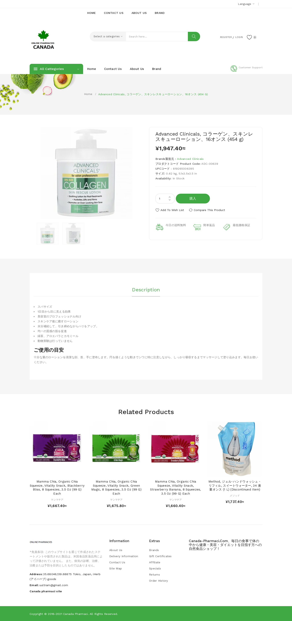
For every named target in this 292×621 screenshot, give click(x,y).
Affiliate (154, 562)
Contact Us (117, 562)
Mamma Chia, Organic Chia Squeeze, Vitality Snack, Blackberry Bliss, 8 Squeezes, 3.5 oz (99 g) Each (57, 487)
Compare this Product (210, 210)
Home (88, 94)
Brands (154, 550)
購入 (192, 198)
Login (237, 37)
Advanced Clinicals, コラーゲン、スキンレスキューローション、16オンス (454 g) (153, 94)
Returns (154, 574)
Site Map (115, 568)
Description (146, 289)
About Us (115, 550)
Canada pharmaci (75, 613)
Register (221, 37)
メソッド (235, 495)
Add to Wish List (172, 210)
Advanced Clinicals (190, 158)
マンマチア (57, 499)
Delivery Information (123, 556)
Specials (155, 568)
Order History (158, 580)
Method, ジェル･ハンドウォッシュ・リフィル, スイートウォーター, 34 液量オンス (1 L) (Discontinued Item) (234, 486)
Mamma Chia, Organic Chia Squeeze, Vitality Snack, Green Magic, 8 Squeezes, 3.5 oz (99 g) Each (116, 487)
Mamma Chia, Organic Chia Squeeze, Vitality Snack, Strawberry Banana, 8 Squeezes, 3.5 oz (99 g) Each (175, 487)
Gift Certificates (160, 556)
